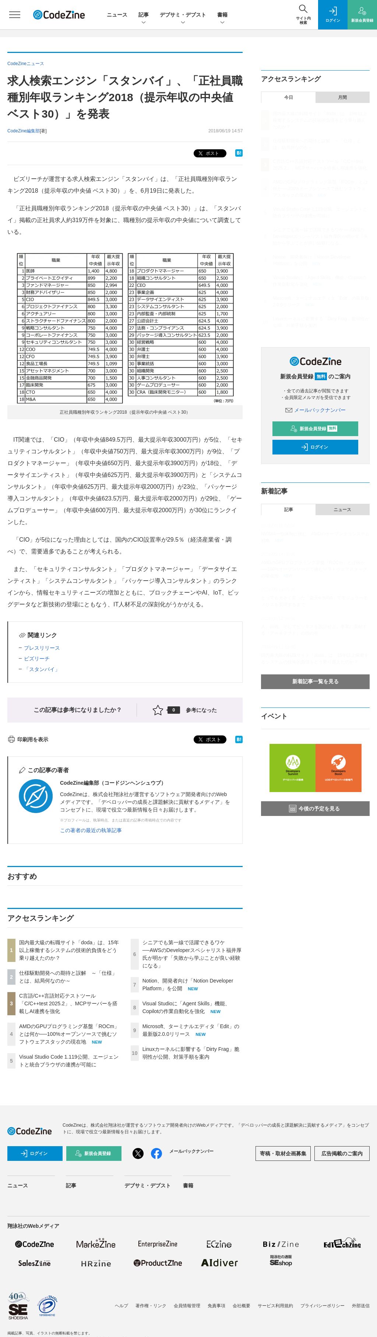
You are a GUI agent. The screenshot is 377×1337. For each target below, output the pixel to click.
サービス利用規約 (275, 1305)
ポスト (208, 153)
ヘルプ (121, 1305)
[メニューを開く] (14, 14)
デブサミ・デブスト (183, 15)
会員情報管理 (187, 1305)
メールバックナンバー (315, 410)
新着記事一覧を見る (315, 681)
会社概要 (241, 1305)
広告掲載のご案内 (342, 1153)
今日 (288, 97)
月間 (342, 97)
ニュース (117, 15)
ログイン (314, 447)
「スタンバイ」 (42, 669)
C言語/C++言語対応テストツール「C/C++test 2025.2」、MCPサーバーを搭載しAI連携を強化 (68, 1003)
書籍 (222, 15)
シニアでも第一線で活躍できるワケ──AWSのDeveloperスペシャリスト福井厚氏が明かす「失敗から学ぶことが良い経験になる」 (320, 236)
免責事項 (216, 1305)
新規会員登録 (314, 428)
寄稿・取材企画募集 (283, 1153)
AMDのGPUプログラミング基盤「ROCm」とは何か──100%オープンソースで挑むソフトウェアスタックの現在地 (69, 1034)
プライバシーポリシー (322, 1305)
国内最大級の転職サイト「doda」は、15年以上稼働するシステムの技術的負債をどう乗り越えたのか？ (69, 950)
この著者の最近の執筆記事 (91, 830)
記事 (143, 15)
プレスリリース (42, 648)
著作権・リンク (150, 1305)
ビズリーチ (37, 659)
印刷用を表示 (27, 739)
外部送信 (361, 1305)
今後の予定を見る (314, 808)
